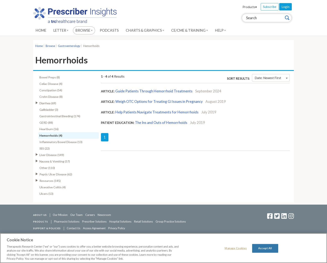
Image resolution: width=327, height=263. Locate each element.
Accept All (265, 248)
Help (220, 30)
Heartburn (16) (49, 129)
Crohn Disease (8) (51, 96)
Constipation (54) (50, 90)
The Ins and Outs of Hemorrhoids (161, 122)
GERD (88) (46, 122)
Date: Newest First (271, 78)
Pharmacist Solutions (66, 221)
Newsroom (104, 214)
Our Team (76, 214)
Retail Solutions (143, 221)
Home (41, 30)
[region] (163, 248)
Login (285, 7)
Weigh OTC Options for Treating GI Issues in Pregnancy (159, 101)
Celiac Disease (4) (50, 84)
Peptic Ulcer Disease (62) (55, 174)
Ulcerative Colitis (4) (52, 187)
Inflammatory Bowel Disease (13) (60, 142)
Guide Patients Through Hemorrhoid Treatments (153, 91)
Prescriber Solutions (94, 221)
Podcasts (109, 30)
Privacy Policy (116, 228)
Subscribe (269, 7)
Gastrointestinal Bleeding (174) (59, 116)
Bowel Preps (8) (49, 77)
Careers (90, 214)
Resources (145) (50, 180)
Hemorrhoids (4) (50, 135)
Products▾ (250, 7)
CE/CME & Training (189, 30)
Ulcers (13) (46, 193)
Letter (60, 30)
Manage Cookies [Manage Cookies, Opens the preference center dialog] (236, 248)
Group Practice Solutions (171, 221)
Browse (84, 30)
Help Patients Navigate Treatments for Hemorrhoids (157, 112)
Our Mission (60, 214)
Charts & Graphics (145, 30)
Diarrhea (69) (47, 103)
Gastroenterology (69, 46)
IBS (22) (44, 148)
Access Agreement (94, 228)
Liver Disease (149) (51, 155)
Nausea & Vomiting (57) (54, 161)
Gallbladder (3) (48, 109)
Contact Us (73, 228)
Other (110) (47, 168)
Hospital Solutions (120, 221)
